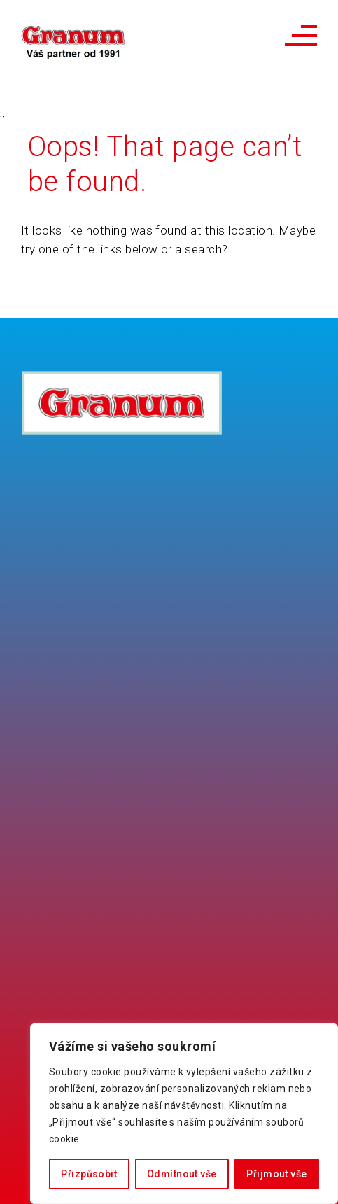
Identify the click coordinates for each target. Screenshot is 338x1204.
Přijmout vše (276, 1174)
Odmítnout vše (181, 1174)
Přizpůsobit (89, 1174)
